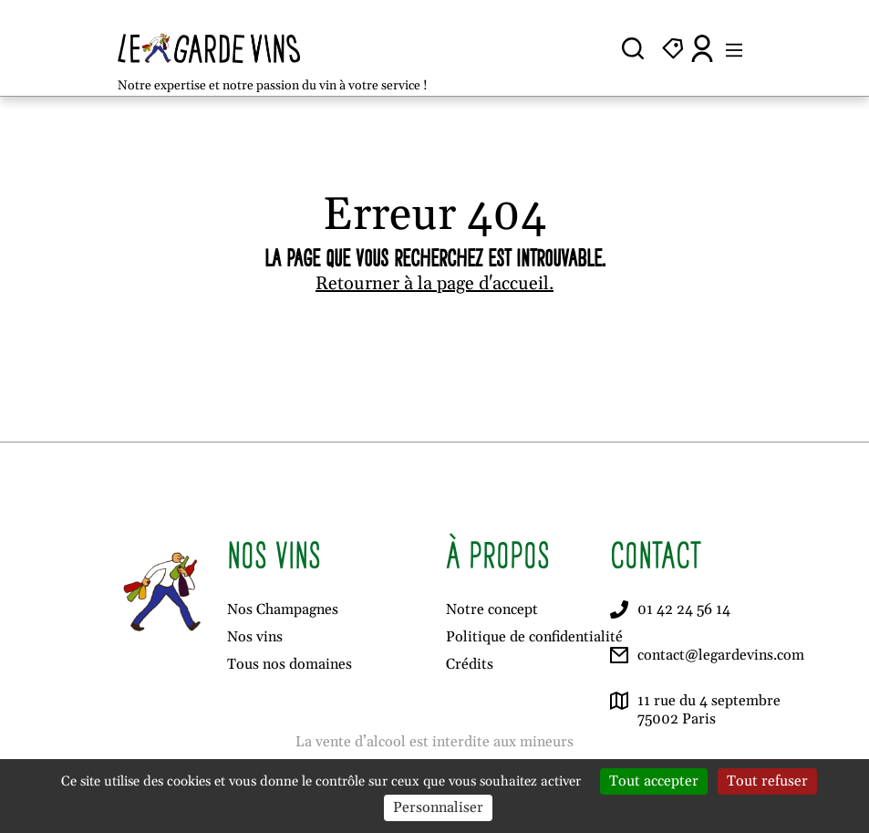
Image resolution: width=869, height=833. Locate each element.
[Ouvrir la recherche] (633, 48)
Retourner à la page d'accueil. (434, 284)
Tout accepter (653, 781)
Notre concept (492, 609)
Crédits (469, 664)
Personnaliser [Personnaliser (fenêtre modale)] (438, 807)
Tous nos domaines (289, 664)
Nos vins (255, 637)
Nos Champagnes (282, 609)
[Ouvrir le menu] (734, 48)
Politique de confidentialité (534, 637)
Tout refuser (767, 781)
